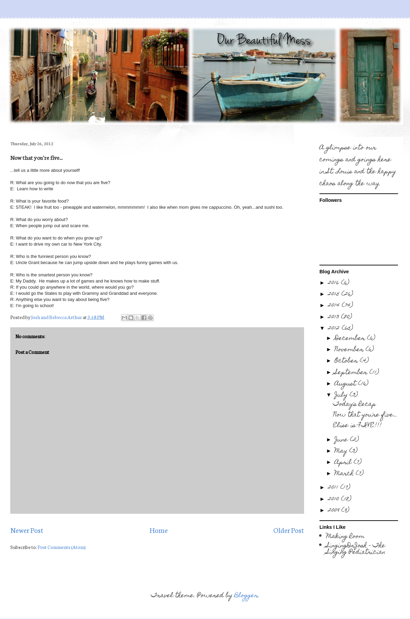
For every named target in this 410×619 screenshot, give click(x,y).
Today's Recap (354, 405)
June (342, 440)
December (350, 339)
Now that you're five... (365, 415)
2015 (334, 295)
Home (158, 530)
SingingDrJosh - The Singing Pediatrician (355, 549)
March (345, 474)
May (341, 451)
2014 (335, 306)
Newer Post (26, 530)
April (344, 463)
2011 (334, 488)
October (347, 361)
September (351, 373)
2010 (334, 500)
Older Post (288, 530)
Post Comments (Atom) (62, 547)
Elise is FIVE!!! (357, 426)
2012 (335, 329)
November (350, 350)
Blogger (246, 596)
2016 (334, 283)
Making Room (345, 537)
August (346, 384)
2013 (334, 318)
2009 (334, 511)
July (342, 395)
